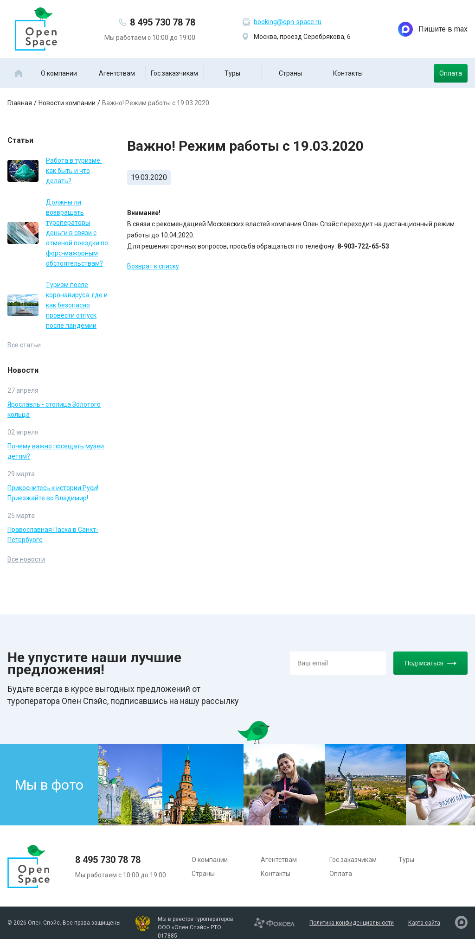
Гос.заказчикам (174, 73)
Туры (232, 73)
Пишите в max (433, 29)
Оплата (450, 73)
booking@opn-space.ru (287, 22)
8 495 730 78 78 (162, 22)
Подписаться (430, 663)
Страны (290, 73)
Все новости (26, 559)
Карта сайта (424, 923)
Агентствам (117, 73)
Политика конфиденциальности (351, 923)
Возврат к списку (153, 266)
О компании (59, 73)
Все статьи (24, 345)
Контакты (348, 73)
